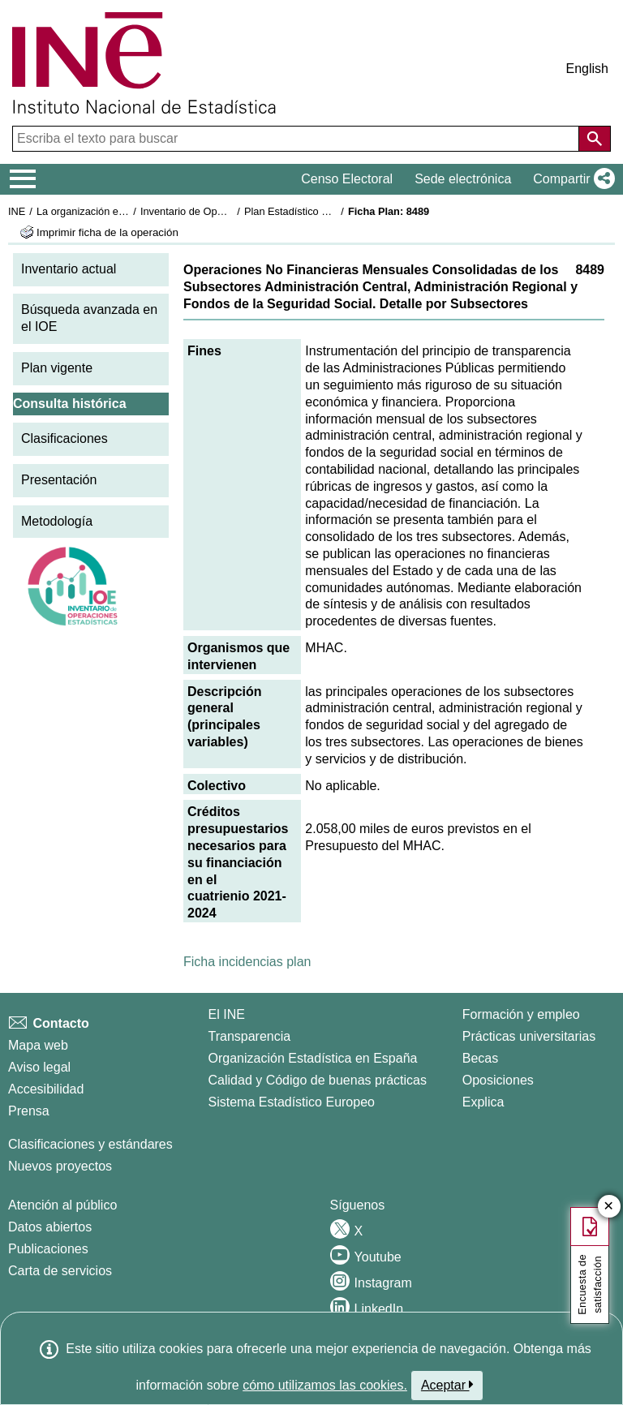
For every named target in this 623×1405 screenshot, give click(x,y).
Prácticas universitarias (529, 1036)
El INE (226, 1014)
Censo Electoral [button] (347, 179)
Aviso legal (39, 1067)
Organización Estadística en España (313, 1058)
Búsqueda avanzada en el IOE (89, 318)
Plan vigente (56, 368)
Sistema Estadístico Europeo (291, 1102)
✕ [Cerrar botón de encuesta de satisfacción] (609, 1206)
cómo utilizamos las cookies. (325, 1385)
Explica (483, 1102)
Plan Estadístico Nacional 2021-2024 (329, 211)
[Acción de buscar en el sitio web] (594, 139)
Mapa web (38, 1045)
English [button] (587, 68)
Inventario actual (68, 269)
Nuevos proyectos (60, 1166)
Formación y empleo (521, 1014)
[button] (570, 179)
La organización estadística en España (126, 211)
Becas (480, 1058)
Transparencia (249, 1036)
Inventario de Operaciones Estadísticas (230, 211)
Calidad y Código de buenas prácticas (318, 1080)
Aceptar (447, 1384)
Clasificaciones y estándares (90, 1144)
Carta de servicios (60, 1271)
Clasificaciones (64, 438)
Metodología (56, 521)
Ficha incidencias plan (247, 962)
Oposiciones (498, 1080)
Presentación (59, 480)
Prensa (28, 1111)
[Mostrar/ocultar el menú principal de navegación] (23, 179)
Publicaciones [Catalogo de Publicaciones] (48, 1249)
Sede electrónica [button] (463, 179)
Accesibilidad (46, 1089)
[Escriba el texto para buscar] (297, 139)
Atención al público (62, 1205)
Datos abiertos (50, 1227)
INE (16, 211)
